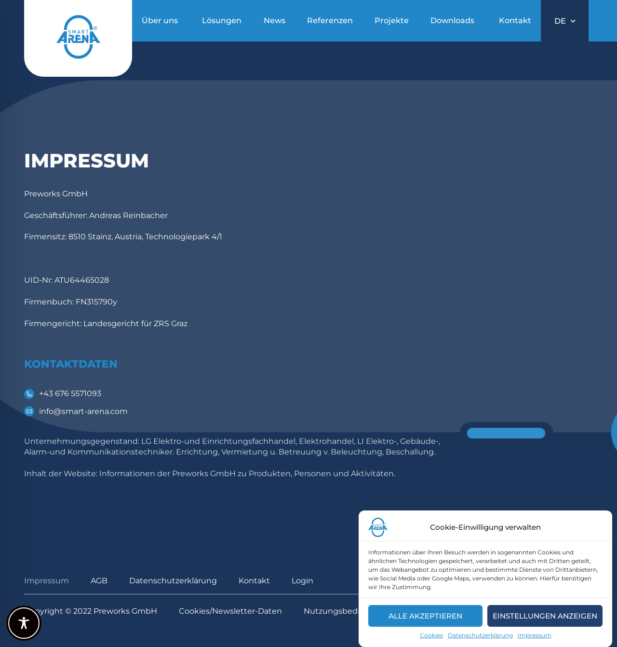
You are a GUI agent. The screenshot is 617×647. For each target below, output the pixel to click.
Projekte (392, 20)
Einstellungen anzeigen (545, 615)
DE (565, 21)
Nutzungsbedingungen (350, 611)
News (274, 20)
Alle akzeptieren (425, 615)
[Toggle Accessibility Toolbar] (23, 623)
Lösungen (221, 20)
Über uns (160, 20)
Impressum (534, 635)
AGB (99, 580)
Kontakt (515, 20)
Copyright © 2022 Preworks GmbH (90, 611)
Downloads (452, 20)
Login (302, 580)
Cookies (431, 635)
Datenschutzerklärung (480, 635)
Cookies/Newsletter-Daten (230, 611)
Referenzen (330, 20)
